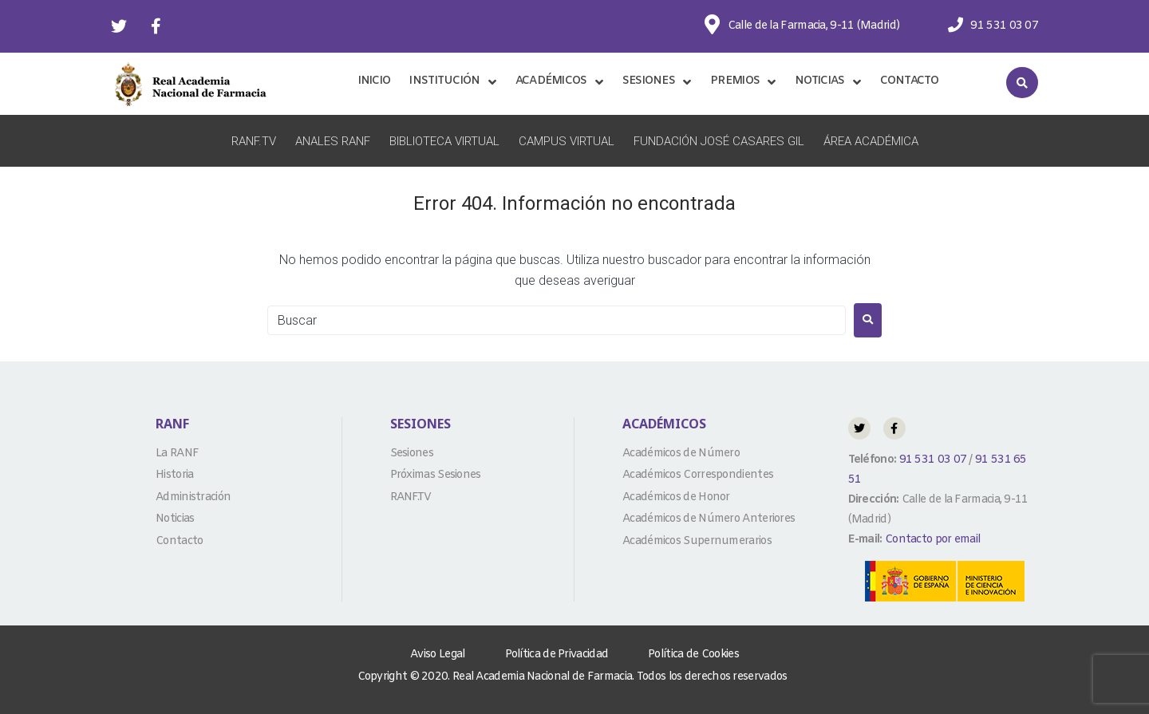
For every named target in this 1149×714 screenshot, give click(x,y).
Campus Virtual (566, 141)
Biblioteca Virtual (444, 141)
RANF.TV (253, 141)
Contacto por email (932, 539)
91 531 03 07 (931, 459)
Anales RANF (332, 141)
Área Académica (870, 141)
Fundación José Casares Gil (719, 141)
